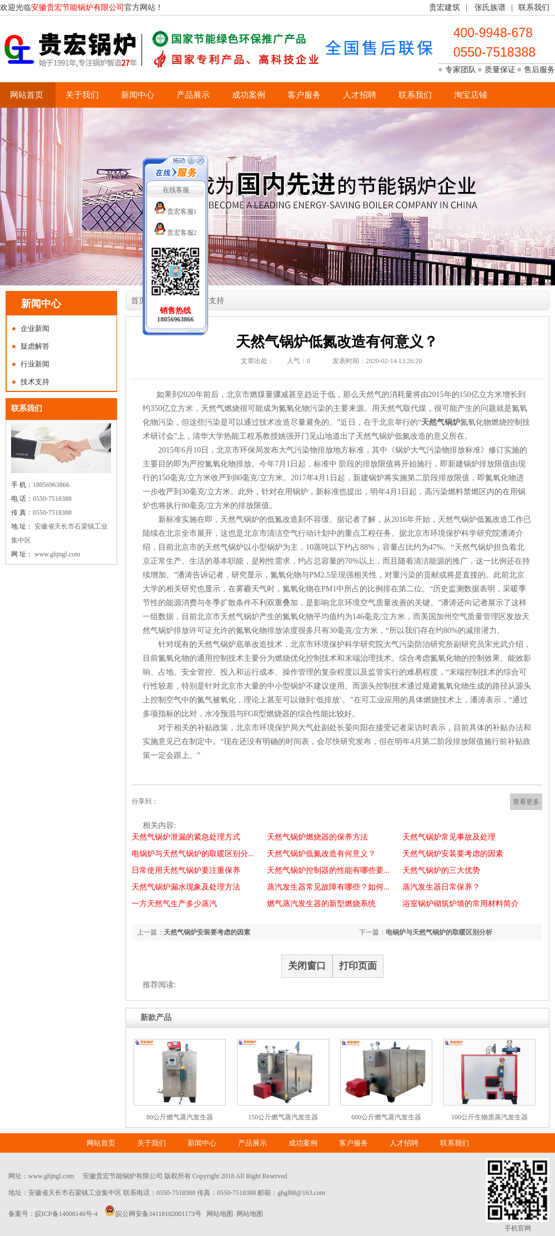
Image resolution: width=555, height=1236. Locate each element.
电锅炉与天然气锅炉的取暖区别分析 (439, 932)
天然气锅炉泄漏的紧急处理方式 (186, 837)
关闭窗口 (307, 966)
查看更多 (526, 802)
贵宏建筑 (444, 7)
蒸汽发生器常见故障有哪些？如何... (328, 887)
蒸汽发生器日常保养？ (441, 887)
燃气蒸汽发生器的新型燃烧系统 (321, 904)
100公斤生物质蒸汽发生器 (489, 1117)
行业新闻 (35, 364)
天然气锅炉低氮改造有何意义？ (321, 854)
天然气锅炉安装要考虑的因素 (452, 854)
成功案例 (248, 95)
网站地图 (219, 1214)
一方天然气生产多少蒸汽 (174, 904)
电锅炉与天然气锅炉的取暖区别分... (193, 854)
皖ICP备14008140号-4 (66, 1214)
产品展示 (193, 95)
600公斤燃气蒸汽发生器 (386, 1117)
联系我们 (533, 7)
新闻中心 (137, 95)
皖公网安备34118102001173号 (158, 1214)
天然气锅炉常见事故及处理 (449, 837)
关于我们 (82, 95)
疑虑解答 (35, 346)
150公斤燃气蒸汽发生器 (283, 1117)
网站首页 (26, 95)
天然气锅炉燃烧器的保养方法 (317, 837)
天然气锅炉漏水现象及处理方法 (186, 887)
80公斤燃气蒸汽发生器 (180, 1117)
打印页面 (358, 966)
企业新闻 (35, 328)
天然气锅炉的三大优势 (441, 870)
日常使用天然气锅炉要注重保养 (186, 870)
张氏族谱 (490, 7)
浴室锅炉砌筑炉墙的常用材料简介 (460, 904)
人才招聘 (359, 95)
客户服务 (304, 95)
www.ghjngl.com (51, 1176)
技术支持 (35, 382)
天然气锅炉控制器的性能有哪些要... (328, 870)
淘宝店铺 (470, 95)
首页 (139, 301)
